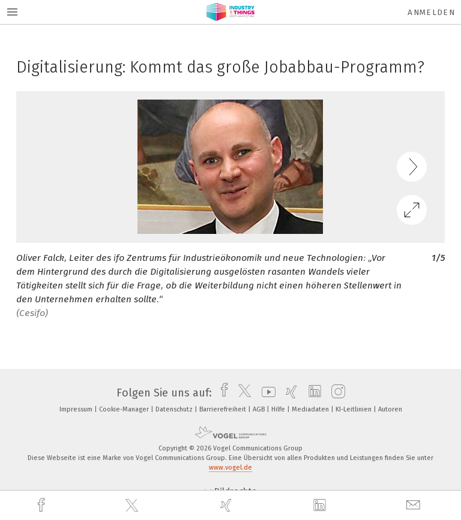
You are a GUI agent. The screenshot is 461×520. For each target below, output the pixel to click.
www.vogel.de (230, 467)
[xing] (227, 505)
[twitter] (133, 505)
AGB (260, 409)
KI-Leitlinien (354, 409)
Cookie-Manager (125, 409)
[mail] (414, 505)
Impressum (76, 409)
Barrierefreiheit (223, 409)
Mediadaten (311, 409)
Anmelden (431, 12)
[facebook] (42, 505)
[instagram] (335, 392)
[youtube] (266, 392)
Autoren (390, 409)
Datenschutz (174, 409)
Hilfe (279, 409)
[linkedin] (321, 505)
